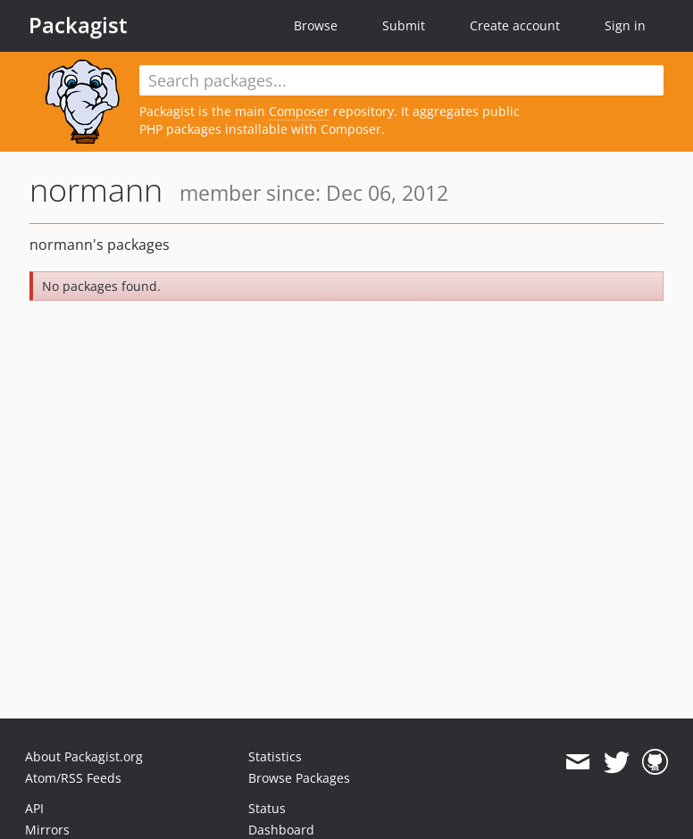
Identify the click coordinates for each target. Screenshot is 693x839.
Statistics (275, 756)
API (34, 808)
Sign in (625, 25)
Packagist (78, 25)
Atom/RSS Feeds (73, 777)
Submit (403, 25)
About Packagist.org (84, 756)
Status (267, 808)
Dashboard (281, 829)
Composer (299, 111)
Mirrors (47, 829)
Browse (316, 25)
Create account (515, 25)
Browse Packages (299, 777)
